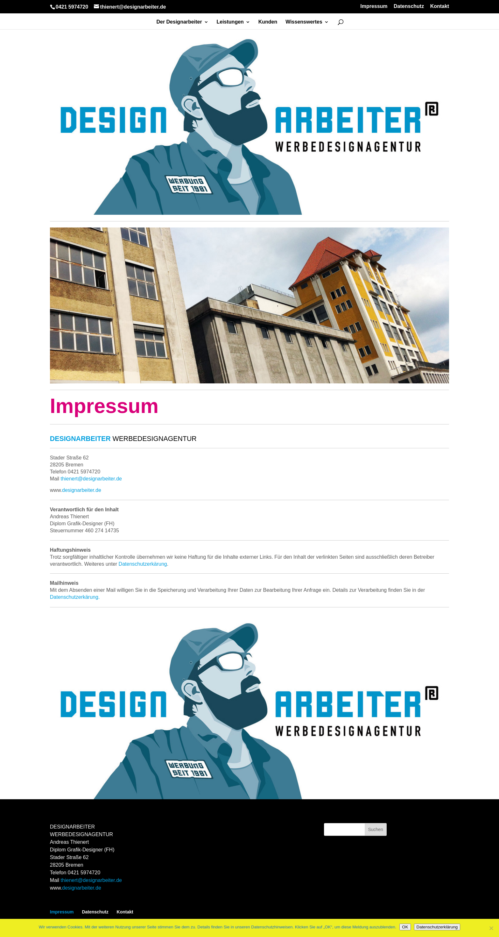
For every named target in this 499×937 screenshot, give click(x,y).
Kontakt (439, 6)
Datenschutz (409, 6)
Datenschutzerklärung (437, 927)
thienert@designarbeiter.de (91, 880)
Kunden (268, 22)
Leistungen (230, 22)
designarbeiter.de (81, 888)
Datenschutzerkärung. (75, 597)
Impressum (373, 6)
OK (405, 927)
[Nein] (491, 928)
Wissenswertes (303, 22)
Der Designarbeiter (179, 22)
